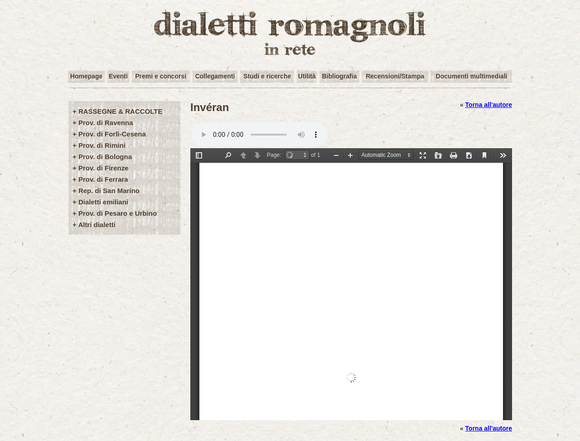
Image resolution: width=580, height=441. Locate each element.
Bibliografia (339, 76)
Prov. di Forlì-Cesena (112, 134)
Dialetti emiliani (103, 202)
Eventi (118, 76)
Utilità (307, 76)
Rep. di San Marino (109, 190)
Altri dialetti (97, 224)
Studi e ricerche (267, 76)
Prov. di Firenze (103, 168)
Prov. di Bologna (105, 156)
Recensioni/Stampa (395, 76)
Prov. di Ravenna (105, 122)
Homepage (86, 76)
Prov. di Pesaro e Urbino (117, 213)
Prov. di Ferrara (103, 179)
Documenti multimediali (472, 76)
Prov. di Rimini (102, 145)
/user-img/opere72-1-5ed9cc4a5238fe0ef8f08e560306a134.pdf (351, 284)
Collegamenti (215, 76)
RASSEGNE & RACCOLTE (120, 111)
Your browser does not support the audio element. (260, 134)
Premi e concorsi (160, 76)
